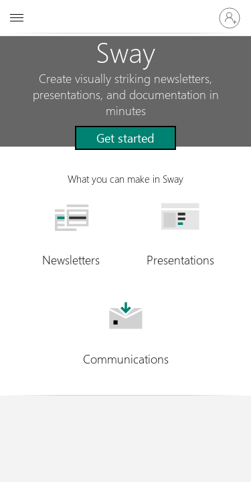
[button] (125, 138)
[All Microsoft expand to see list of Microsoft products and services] (17, 18)
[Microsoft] (125, 10)
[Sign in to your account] (230, 18)
